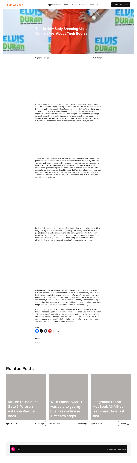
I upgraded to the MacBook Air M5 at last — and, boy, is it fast (108, 408)
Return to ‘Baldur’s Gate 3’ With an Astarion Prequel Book (23, 408)
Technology (39, 423)
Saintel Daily (15, 4)
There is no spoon (120, 4)
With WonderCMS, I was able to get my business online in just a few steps (66, 408)
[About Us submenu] (97, 4)
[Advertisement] (68, 139)
